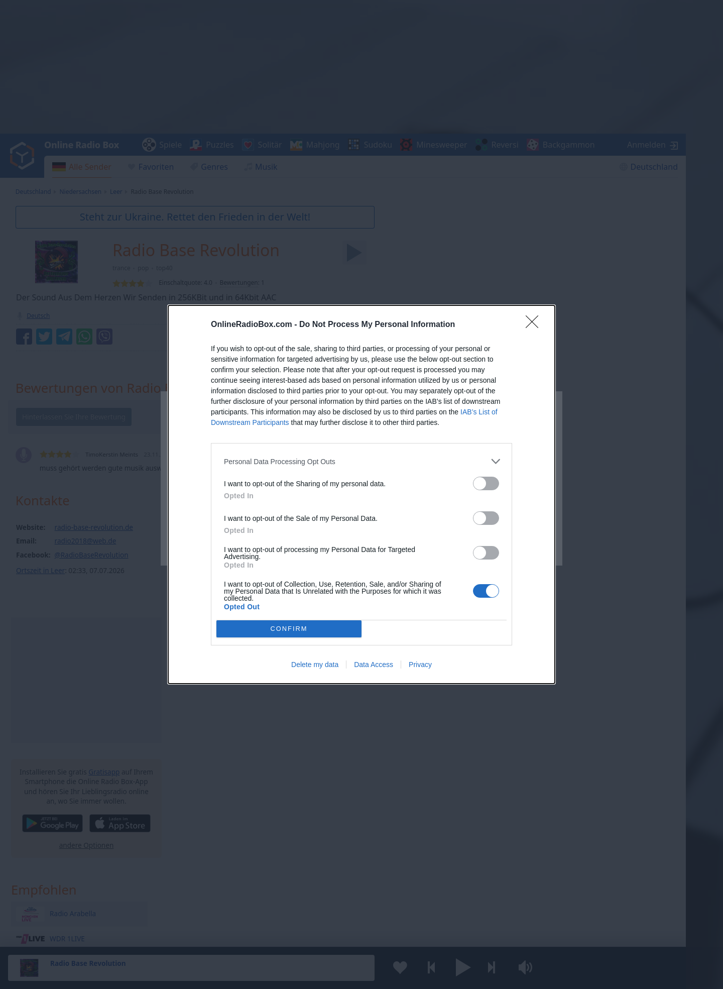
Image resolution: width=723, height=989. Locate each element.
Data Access (373, 665)
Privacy (420, 665)
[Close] (535, 325)
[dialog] (361, 494)
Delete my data (314, 665)
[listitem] (361, 461)
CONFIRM (289, 629)
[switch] (486, 483)
